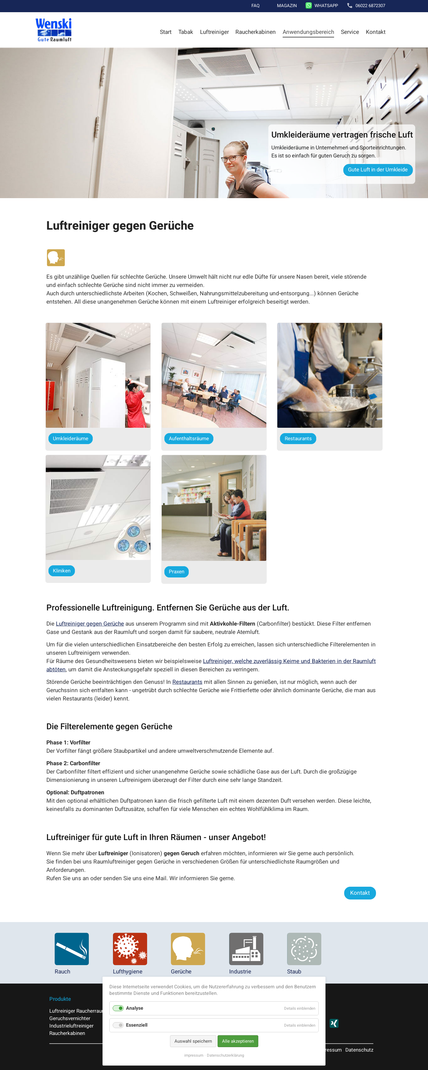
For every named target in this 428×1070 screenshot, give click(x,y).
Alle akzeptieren (238, 1041)
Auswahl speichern (193, 1041)
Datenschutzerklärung (225, 1055)
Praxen (176, 571)
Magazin (287, 5)
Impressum (329, 1050)
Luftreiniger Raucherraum (77, 1011)
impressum (193, 1055)
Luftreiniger (214, 32)
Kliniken (61, 571)
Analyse (134, 1008)
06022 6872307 (370, 5)
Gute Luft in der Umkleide (378, 170)
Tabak (185, 32)
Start (165, 32)
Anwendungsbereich (308, 32)
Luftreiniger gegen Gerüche (90, 624)
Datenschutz (359, 1050)
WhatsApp (326, 5)
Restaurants (298, 438)
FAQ (255, 5)
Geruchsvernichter (69, 1018)
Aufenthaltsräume (189, 438)
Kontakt (375, 32)
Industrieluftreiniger (71, 1026)
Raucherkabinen (255, 32)
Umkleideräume (70, 438)
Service (350, 32)
